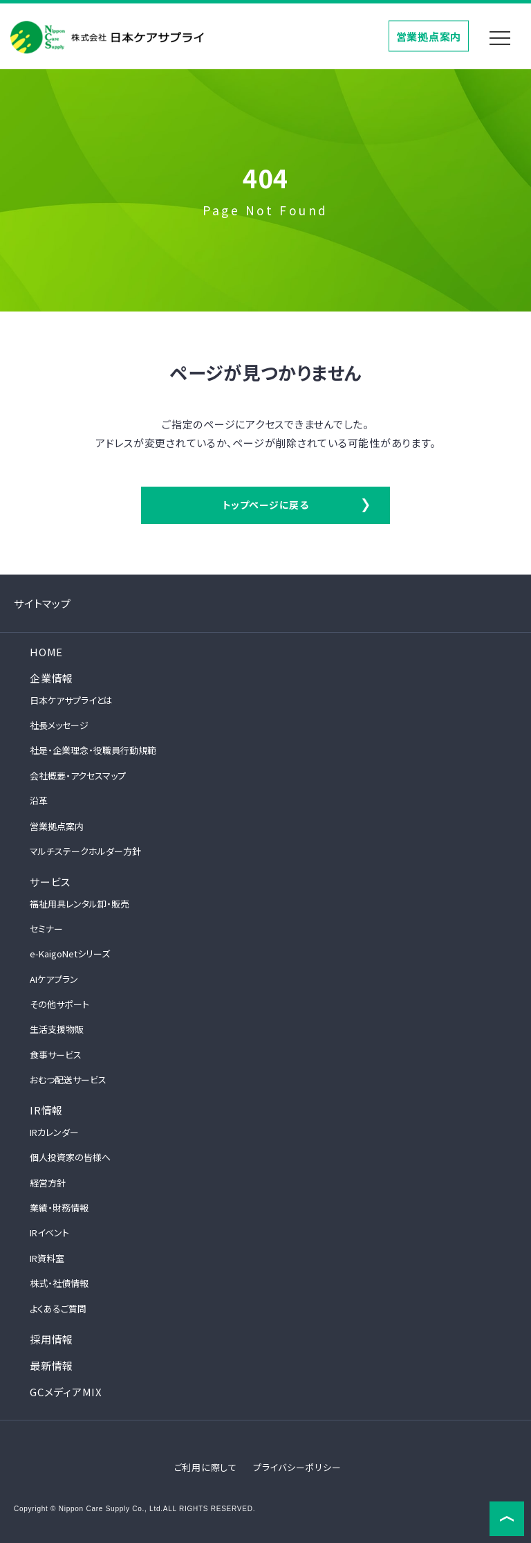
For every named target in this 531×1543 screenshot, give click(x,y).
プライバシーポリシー (297, 1467)
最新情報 (51, 1365)
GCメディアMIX (66, 1392)
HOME (46, 652)
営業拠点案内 (429, 35)
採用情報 (51, 1339)
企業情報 (51, 678)
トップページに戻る (265, 505)
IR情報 (46, 1110)
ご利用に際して (205, 1467)
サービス (50, 881)
